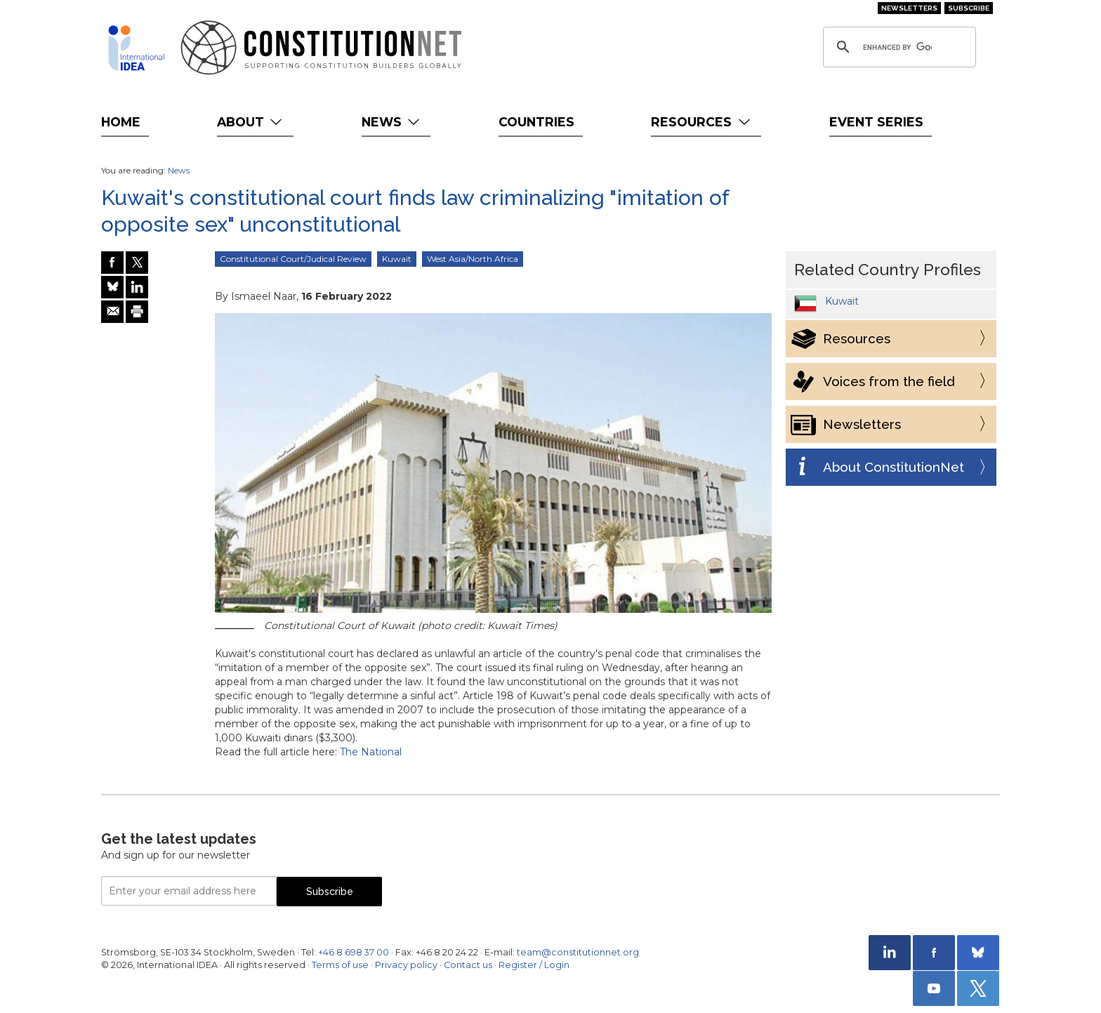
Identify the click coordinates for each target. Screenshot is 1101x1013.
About (251, 121)
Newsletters (909, 8)
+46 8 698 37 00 (353, 952)
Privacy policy (406, 965)
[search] (897, 47)
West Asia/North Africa (472, 258)
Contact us (468, 965)
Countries (536, 121)
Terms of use (340, 965)
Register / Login (534, 965)
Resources (702, 121)
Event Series (876, 121)
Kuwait (396, 258)
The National (371, 752)
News (392, 121)
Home (120, 121)
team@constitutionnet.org (578, 952)
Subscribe (968, 8)
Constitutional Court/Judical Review (293, 258)
